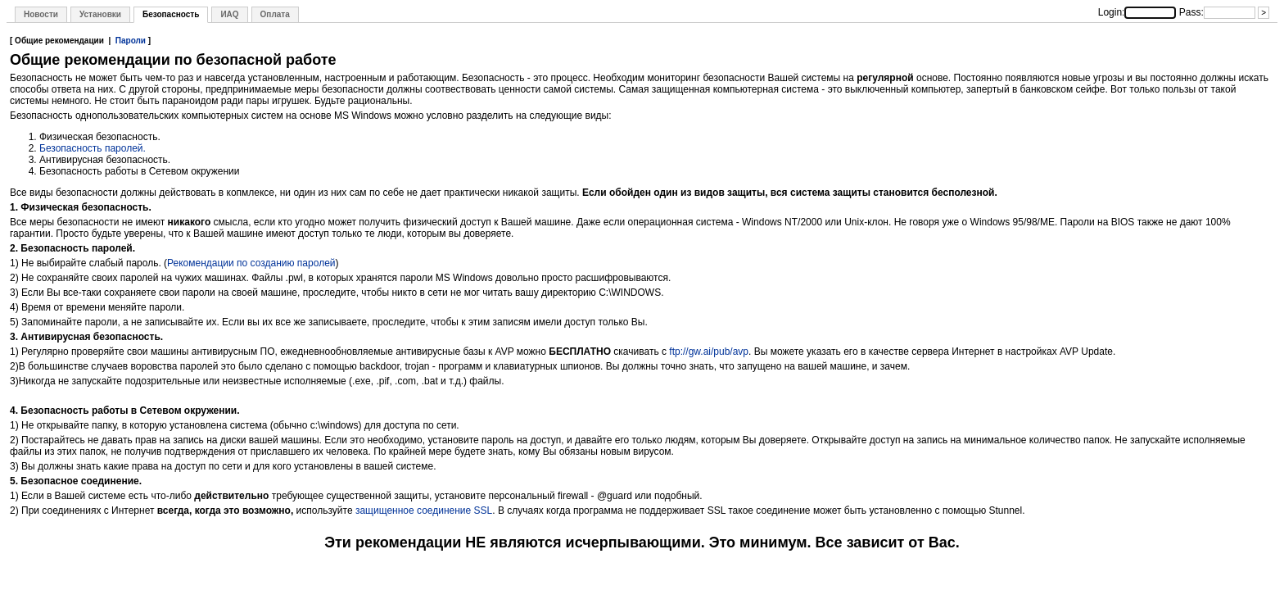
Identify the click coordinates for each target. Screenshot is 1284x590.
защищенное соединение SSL (423, 510)
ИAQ (229, 14)
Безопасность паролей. (92, 148)
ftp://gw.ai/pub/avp (708, 351)
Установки (100, 14)
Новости (41, 14)
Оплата (275, 14)
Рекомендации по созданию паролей (251, 263)
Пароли (130, 40)
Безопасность (170, 14)
